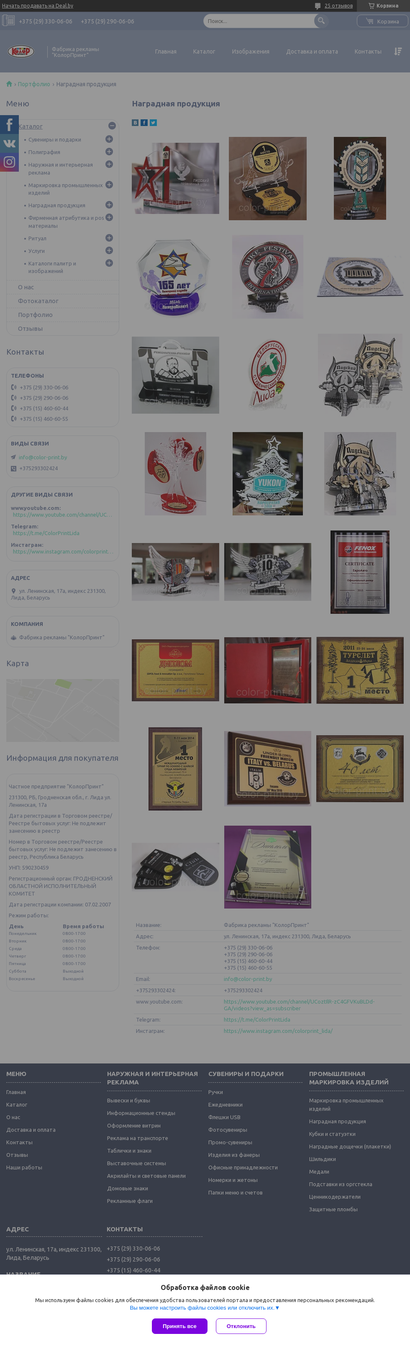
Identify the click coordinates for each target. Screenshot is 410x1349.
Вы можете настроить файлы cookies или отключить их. (202, 1308)
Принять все (180, 1326)
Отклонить (241, 1326)
